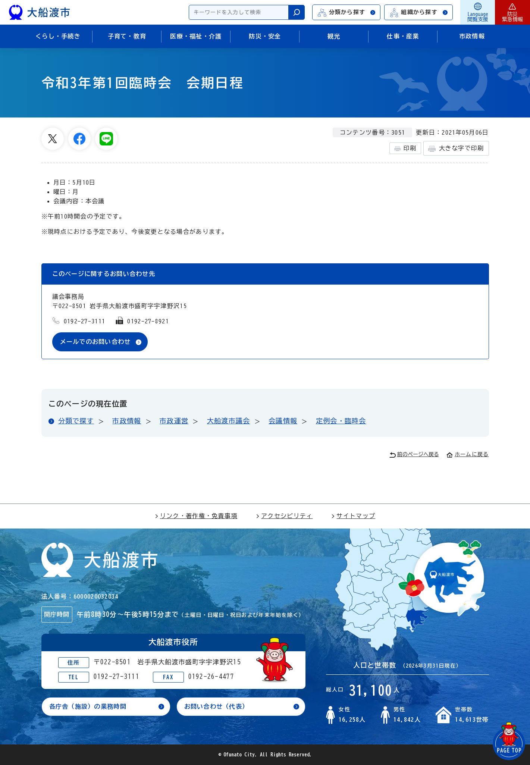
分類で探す (76, 420)
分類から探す (347, 12)
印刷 (405, 148)
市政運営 (174, 420)
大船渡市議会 (228, 420)
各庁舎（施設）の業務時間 (87, 706)
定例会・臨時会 (341, 420)
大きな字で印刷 (456, 149)
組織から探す (419, 12)
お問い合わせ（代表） (216, 706)
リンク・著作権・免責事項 (196, 516)
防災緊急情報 (512, 12)
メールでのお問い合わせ (95, 342)
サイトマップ (353, 516)
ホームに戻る (467, 454)
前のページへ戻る (414, 455)
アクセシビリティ (284, 516)
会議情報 (283, 420)
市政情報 (126, 420)
